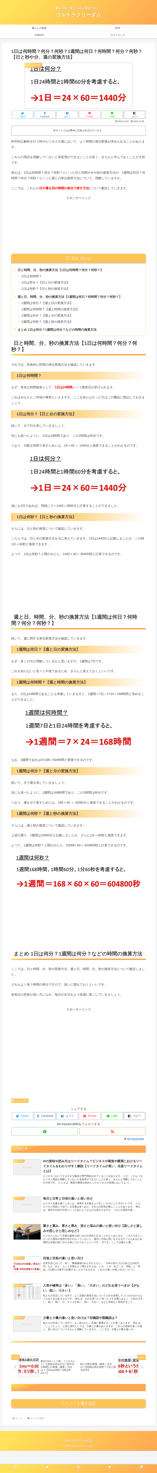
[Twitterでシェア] (22, 114)
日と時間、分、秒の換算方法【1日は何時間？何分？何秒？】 (60, 270)
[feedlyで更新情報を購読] (44, 1131)
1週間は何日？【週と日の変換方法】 (47, 303)
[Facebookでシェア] (45, 114)
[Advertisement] (78, 225)
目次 (75, 258)
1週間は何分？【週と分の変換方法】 (47, 315)
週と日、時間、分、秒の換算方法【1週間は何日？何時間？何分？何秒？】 (70, 297)
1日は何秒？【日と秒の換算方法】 (45, 288)
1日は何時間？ (31, 276)
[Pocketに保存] (90, 114)
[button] (134, 114)
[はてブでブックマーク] (67, 114)
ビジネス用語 (19, 1100)
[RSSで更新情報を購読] (112, 1131)
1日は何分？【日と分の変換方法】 (45, 282)
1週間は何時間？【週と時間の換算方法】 (50, 309)
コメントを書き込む (78, 1425)
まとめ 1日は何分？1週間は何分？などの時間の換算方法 (57, 329)
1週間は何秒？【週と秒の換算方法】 (47, 321)
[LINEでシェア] (112, 114)
